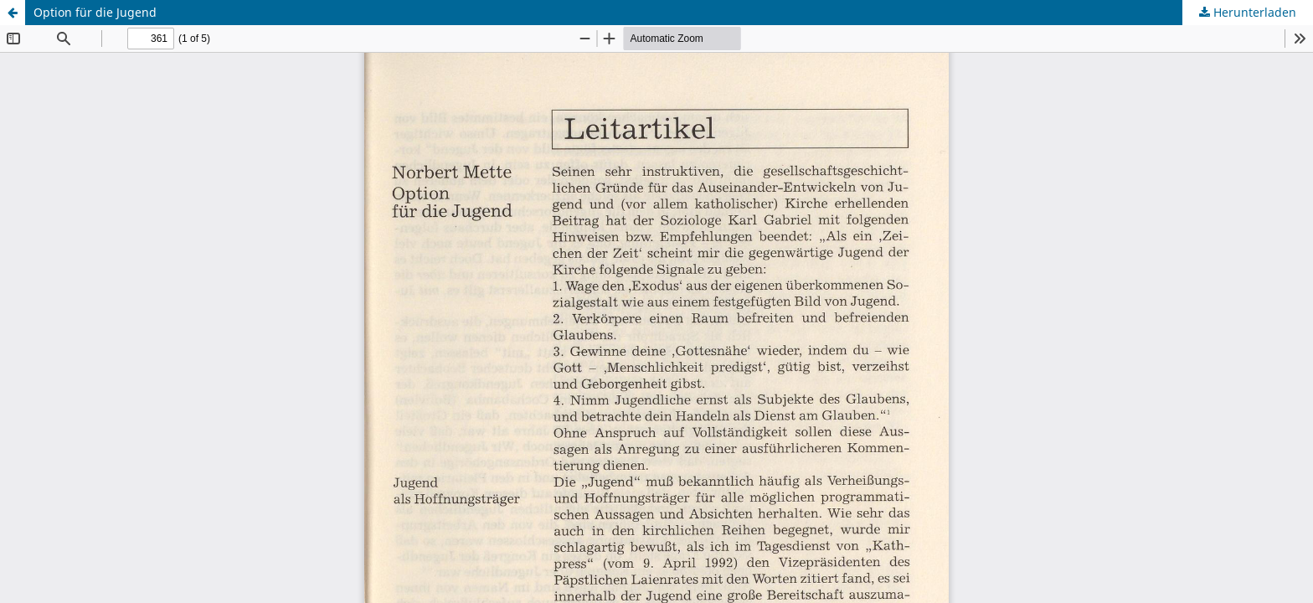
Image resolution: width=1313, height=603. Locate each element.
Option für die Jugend (95, 12)
